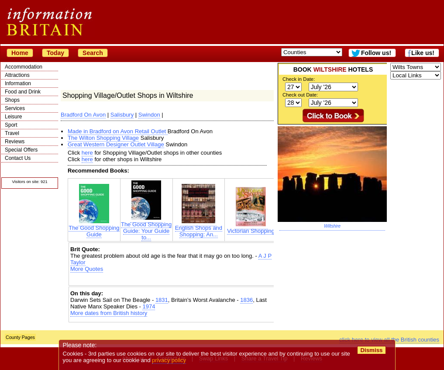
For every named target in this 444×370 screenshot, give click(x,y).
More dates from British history (108, 313)
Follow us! (376, 52)
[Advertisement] (172, 280)
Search (93, 52)
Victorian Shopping (251, 228)
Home (19, 52)
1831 (161, 300)
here (87, 152)
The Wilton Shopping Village (103, 138)
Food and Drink (23, 92)
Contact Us (18, 158)
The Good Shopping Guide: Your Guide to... (146, 228)
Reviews (14, 141)
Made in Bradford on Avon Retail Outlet (118, 131)
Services (15, 108)
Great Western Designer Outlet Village (116, 144)
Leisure (13, 117)
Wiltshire (332, 226)
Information (18, 83)
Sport (11, 125)
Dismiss (371, 350)
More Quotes (86, 269)
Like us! (422, 52)
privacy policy (169, 360)
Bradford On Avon (83, 114)
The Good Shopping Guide (94, 228)
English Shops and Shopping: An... (198, 228)
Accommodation (23, 67)
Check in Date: (298, 79)
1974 (148, 306)
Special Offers (21, 150)
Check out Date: (300, 94)
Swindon (149, 114)
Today (55, 52)
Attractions (17, 75)
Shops (12, 100)
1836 (246, 300)
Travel (12, 133)
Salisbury (122, 114)
